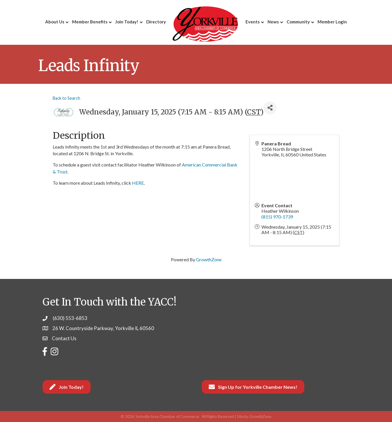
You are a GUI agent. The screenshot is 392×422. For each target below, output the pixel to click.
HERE (138, 183)
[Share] (269, 107)
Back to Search (66, 98)
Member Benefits (89, 21)
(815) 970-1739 (277, 216)
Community (298, 21)
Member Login (332, 21)
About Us (54, 21)
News (273, 21)
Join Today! (126, 21)
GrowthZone (208, 259)
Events (253, 21)
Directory (156, 21)
